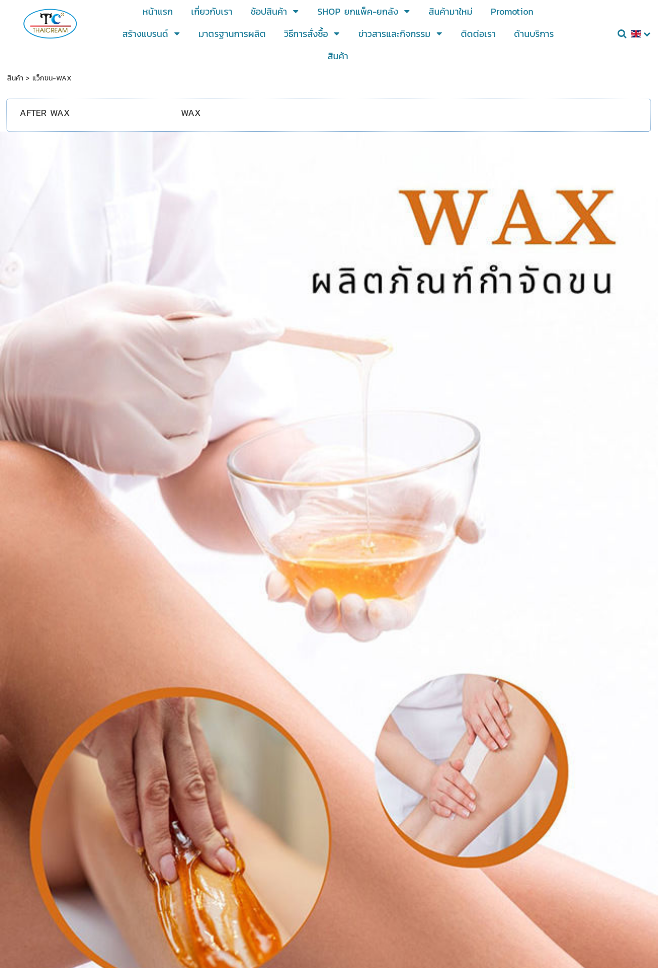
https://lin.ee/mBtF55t (393, 812)
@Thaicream (305, 827)
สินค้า (15, 78)
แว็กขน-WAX (51, 78)
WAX (191, 112)
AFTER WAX (45, 112)
